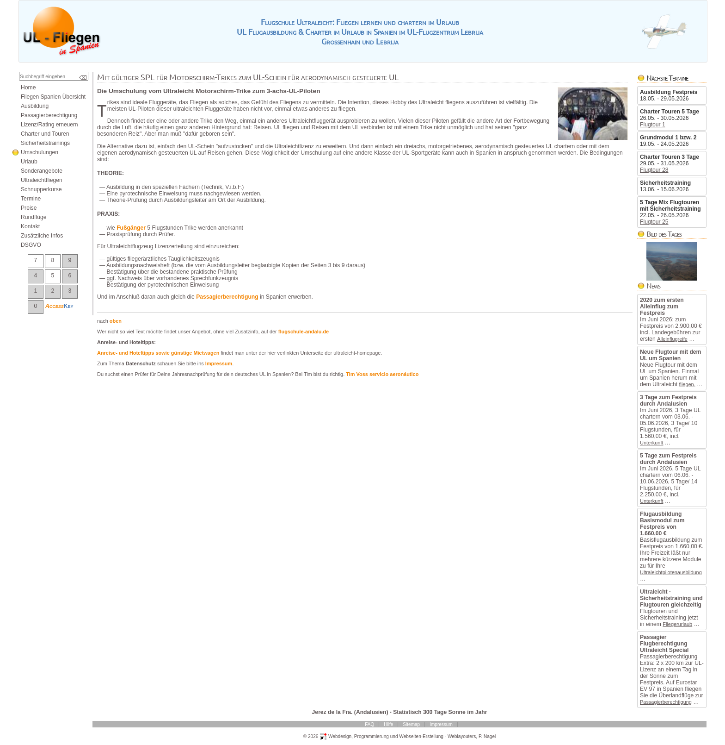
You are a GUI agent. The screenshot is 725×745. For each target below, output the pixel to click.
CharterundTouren (45, 134)
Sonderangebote (41, 171)
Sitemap (411, 724)
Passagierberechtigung (666, 702)
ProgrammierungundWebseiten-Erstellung (398, 736)
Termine (31, 198)
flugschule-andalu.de (303, 331)
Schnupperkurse (41, 189)
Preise (29, 208)
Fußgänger (131, 228)
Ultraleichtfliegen (41, 180)
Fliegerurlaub (677, 624)
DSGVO (31, 245)
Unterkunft (651, 442)
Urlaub (29, 161)
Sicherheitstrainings (45, 143)
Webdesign (339, 736)
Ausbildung (35, 106)
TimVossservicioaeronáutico (382, 374)
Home (28, 87)
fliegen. (687, 384)
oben (116, 321)
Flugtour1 (652, 124)
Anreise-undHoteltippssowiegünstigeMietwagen (158, 353)
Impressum (218, 363)
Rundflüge (33, 217)
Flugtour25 (654, 222)
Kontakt (30, 226)
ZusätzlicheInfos (42, 235)
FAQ (369, 724)
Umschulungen (39, 152)
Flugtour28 (654, 170)
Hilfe (388, 724)
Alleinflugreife (672, 339)
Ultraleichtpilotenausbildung (671, 572)
